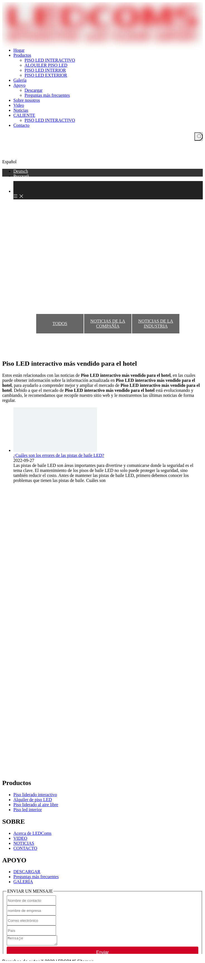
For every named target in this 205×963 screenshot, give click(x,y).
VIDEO (20, 838)
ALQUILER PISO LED (46, 65)
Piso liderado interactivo (35, 794)
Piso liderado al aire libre (35, 804)
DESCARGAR (26, 871)
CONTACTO (25, 848)
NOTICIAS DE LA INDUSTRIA (155, 323)
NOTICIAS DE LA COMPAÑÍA (107, 323)
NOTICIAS (23, 843)
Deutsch (20, 171)
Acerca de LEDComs (32, 833)
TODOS (59, 323)
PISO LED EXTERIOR (46, 75)
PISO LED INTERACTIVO (50, 60)
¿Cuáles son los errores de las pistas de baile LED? (58, 455)
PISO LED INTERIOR (45, 70)
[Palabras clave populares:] (198, 136)
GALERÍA (23, 881)
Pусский (21, 176)
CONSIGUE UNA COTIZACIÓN (102, 154)
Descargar (34, 90)
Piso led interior (27, 809)
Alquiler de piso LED (32, 799)
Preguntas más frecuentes (47, 95)
